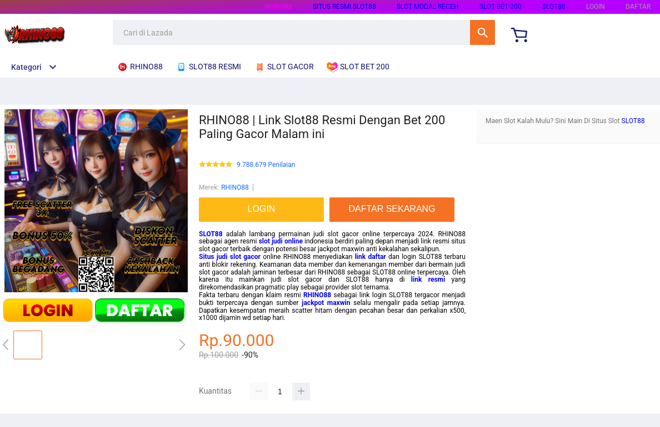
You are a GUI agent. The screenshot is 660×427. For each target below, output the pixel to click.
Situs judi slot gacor (230, 257)
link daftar (370, 257)
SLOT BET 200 (500, 7)
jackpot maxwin (326, 303)
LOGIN (595, 7)
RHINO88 (278, 7)
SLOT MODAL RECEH (428, 7)
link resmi (428, 279)
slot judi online (281, 241)
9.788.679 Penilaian (266, 165)
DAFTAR (638, 7)
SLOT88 (554, 7)
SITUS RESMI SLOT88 (344, 7)
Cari (482, 32)
